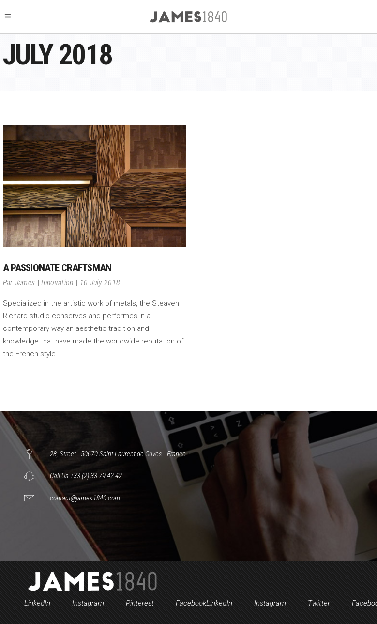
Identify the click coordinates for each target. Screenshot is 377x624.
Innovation (57, 282)
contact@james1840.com (85, 498)
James (25, 282)
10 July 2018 (100, 282)
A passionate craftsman (57, 268)
